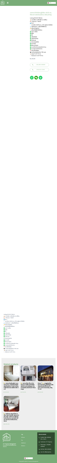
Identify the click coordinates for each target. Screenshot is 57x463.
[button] (25, 2)
